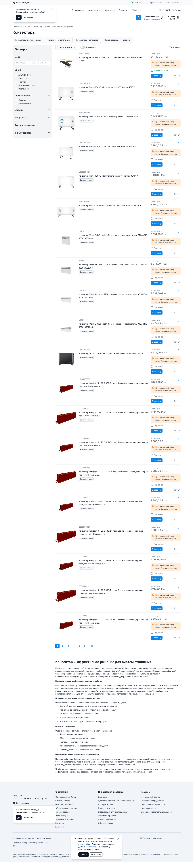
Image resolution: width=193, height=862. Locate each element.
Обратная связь (155, 2)
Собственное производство (153, 804)
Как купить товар (106, 804)
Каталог (26, 26)
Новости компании (63, 804)
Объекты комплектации (66, 808)
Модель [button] (32, 110)
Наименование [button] (32, 95)
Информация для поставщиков (112, 812)
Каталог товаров (62, 812)
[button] (78, 10)
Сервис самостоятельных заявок (156, 812)
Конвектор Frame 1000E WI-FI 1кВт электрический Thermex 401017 (109, 117)
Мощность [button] (32, 117)
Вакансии (59, 823)
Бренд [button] (32, 70)
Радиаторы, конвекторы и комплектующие (53, 26)
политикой (83, 844)
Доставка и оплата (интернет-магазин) (116, 800)
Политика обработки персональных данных (33, 838)
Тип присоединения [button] (32, 125)
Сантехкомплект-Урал (65, 797)
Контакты (136, 10)
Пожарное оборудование (152, 800)
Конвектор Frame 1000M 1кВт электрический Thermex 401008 (107, 146)
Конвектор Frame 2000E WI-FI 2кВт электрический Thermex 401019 (110, 205)
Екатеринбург (21, 2)
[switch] (82, 47)
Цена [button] (32, 57)
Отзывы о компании (64, 819)
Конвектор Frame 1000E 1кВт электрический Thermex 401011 (107, 87)
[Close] (52, 9)
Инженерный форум (150, 797)
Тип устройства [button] (32, 132)
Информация (95, 10)
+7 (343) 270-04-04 (171, 10)
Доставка (102, 797)
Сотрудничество (62, 800)
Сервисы (110, 10)
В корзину (156, 76)
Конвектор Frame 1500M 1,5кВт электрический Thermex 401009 (108, 176)
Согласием (92, 847)
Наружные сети (148, 808)
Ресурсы (124, 10)
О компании (78, 10)
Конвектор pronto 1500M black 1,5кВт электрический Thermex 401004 (111, 353)
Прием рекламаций (172, 2)
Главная (16, 26)
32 (92, 646)
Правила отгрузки (106, 808)
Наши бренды (61, 815)
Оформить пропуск (107, 815)
